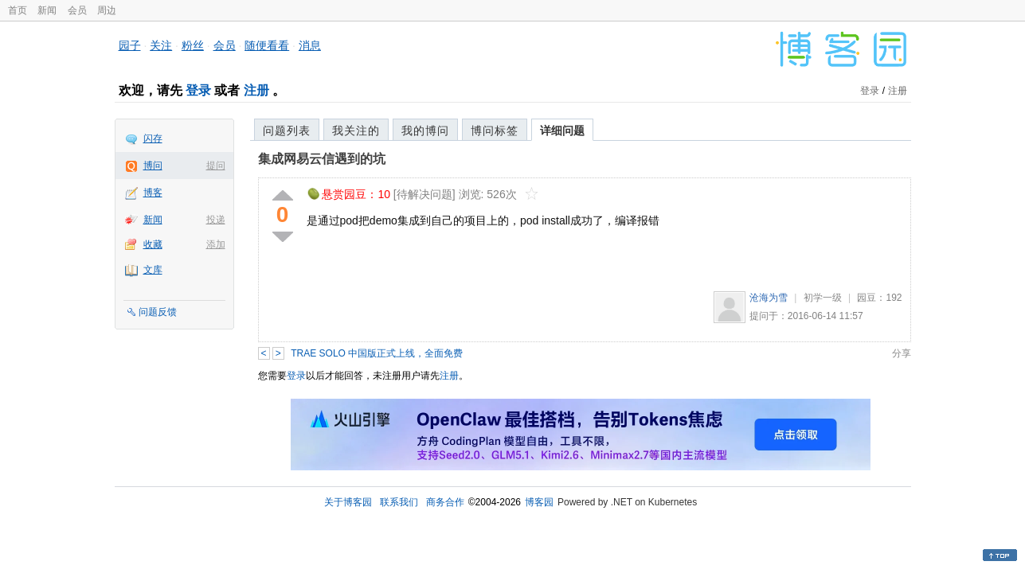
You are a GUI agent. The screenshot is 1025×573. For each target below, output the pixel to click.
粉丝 (193, 45)
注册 (256, 90)
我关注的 (356, 130)
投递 (215, 219)
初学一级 (823, 297)
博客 (152, 192)
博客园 (539, 502)
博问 (152, 165)
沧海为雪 (768, 297)
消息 (310, 45)
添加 (215, 244)
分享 (901, 353)
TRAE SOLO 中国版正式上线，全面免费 (377, 353)
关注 (161, 45)
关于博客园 (348, 502)
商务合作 (445, 502)
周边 (106, 10)
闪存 (152, 138)
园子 (130, 45)
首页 (17, 10)
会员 (77, 10)
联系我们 (399, 502)
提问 (215, 165)
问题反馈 (158, 312)
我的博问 (425, 130)
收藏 (152, 244)
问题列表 (287, 130)
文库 (152, 269)
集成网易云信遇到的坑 (321, 159)
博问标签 (494, 130)
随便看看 (267, 45)
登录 (198, 90)
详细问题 (562, 130)
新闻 (47, 10)
